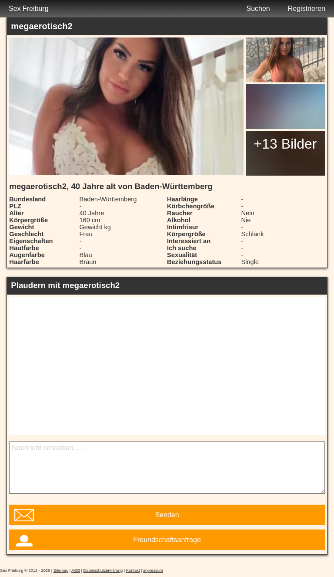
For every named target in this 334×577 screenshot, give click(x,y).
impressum (153, 570)
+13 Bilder (285, 144)
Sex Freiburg (29, 8)
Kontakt (133, 570)
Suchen (258, 8)
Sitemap (60, 570)
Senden (167, 515)
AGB (75, 570)
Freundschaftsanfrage (167, 539)
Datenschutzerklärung (103, 570)
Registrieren (306, 8)
